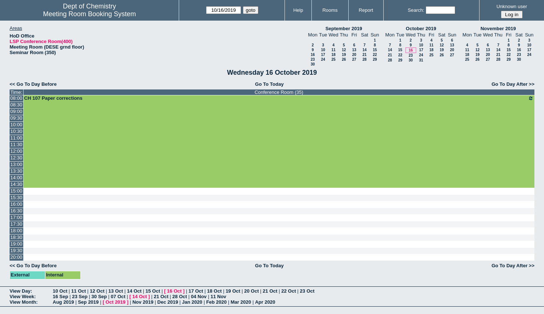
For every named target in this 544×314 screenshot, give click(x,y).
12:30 (16, 157)
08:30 (16, 104)
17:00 (16, 217)
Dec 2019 (167, 302)
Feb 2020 (216, 302)
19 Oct (233, 291)
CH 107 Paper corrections (279, 98)
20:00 (16, 257)
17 (323, 55)
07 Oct (118, 296)
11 (333, 50)
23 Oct (307, 291)
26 (344, 59)
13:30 (16, 171)
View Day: (21, 291)
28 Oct (179, 296)
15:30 (16, 197)
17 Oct (195, 291)
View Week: (23, 296)
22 (375, 55)
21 (364, 55)
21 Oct (270, 291)
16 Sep (60, 296)
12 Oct (97, 291)
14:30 (16, 184)
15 (375, 50)
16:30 (16, 211)
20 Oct (251, 291)
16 (313, 55)
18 (333, 55)
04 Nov (199, 296)
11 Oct (78, 291)
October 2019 (421, 28)
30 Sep (99, 296)
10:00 (16, 124)
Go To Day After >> (513, 84)
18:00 (16, 230)
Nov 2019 (142, 302)
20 (354, 55)
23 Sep (80, 296)
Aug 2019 (63, 302)
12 (344, 50)
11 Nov (218, 296)
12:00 (16, 151)
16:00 (16, 204)
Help (298, 10)
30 (313, 64)
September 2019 (343, 28)
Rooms (330, 10)
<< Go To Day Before (33, 84)
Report (366, 10)
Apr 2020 (265, 302)
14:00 (16, 177)
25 (333, 59)
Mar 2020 (241, 302)
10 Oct (60, 291)
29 (375, 59)
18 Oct (214, 291)
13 (354, 50)
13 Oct (115, 291)
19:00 (16, 244)
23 (313, 59)
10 (323, 50)
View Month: (24, 302)
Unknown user (511, 6)
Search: (416, 10)
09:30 (16, 118)
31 (421, 60)
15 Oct (153, 291)
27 (354, 59)
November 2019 (498, 28)
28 (364, 59)
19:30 (16, 250)
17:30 (16, 224)
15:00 (16, 191)
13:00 (16, 164)
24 (323, 59)
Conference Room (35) (279, 92)
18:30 (16, 237)
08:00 (16, 98)
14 (364, 50)
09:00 (16, 111)
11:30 (16, 144)
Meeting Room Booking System (89, 14)
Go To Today (269, 84)
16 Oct (174, 291)
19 (344, 55)
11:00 (16, 138)
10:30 (16, 131)
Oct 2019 (115, 302)
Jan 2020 (192, 302)
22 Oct (288, 291)
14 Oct (134, 291)
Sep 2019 (88, 302)
